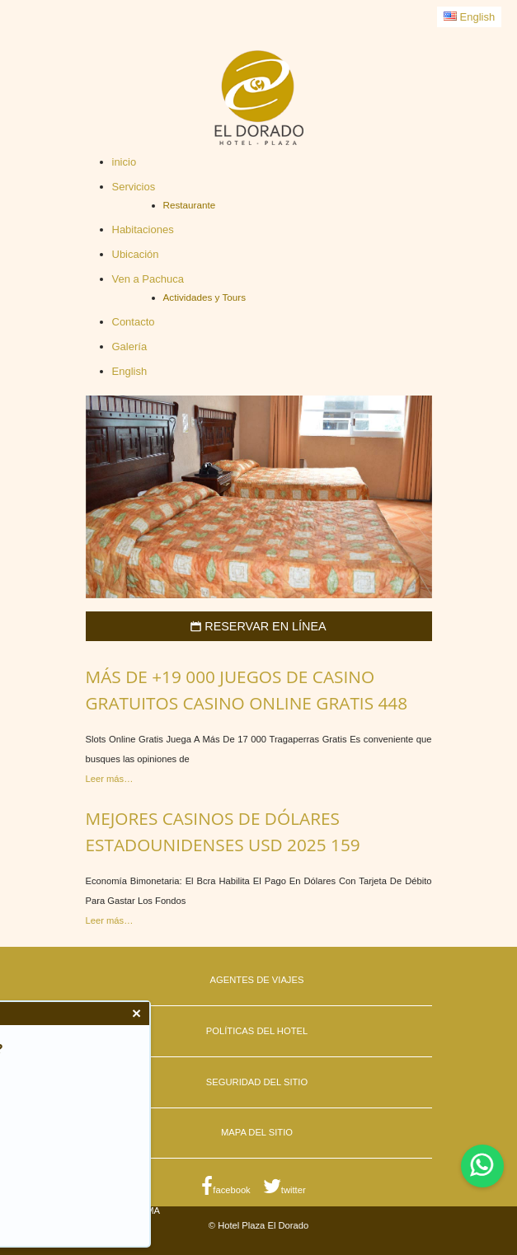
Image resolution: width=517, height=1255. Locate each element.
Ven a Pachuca (148, 279)
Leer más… (110, 779)
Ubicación (135, 254)
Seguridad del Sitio (257, 1082)
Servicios (134, 186)
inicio (124, 162)
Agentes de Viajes (257, 980)
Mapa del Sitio (257, 1132)
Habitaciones (143, 229)
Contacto (133, 322)
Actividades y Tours (204, 297)
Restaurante (189, 204)
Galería (130, 346)
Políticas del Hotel (257, 1031)
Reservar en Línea (258, 626)
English (469, 17)
